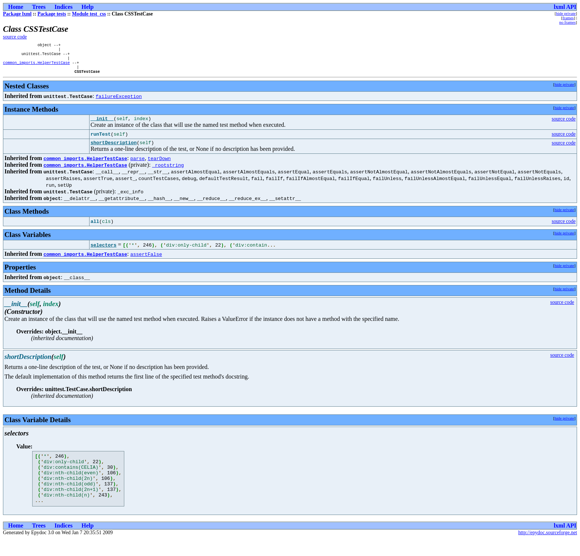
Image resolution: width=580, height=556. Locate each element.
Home (15, 7)
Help (87, 7)
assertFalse (146, 261)
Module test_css (89, 14)
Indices (63, 7)
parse (137, 165)
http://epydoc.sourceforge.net (547, 550)
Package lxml (17, 14)
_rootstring (168, 172)
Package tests (51, 14)
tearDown (159, 165)
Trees (39, 7)
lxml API (565, 7)
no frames (567, 22)
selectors (104, 252)
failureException (119, 101)
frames (568, 18)
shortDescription (114, 149)
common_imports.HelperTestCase (36, 66)
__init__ (102, 124)
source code (15, 37)
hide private (566, 13)
